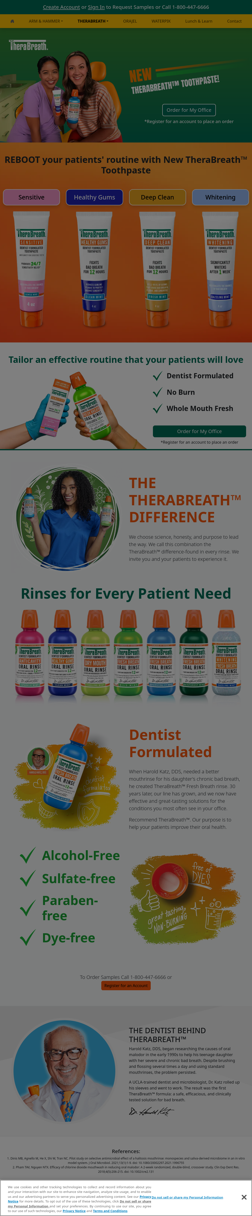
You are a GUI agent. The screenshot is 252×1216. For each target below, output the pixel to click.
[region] (126, 1198)
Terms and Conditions (110, 1211)
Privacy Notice (74, 1211)
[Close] (244, 1197)
